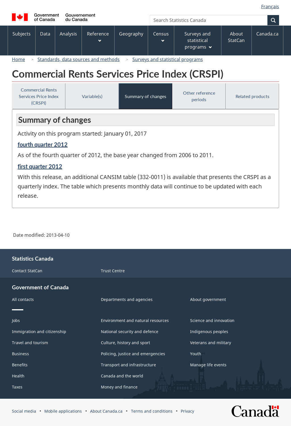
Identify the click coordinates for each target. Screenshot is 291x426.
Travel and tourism (30, 342)
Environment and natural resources (135, 320)
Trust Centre (113, 270)
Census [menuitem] (161, 36)
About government (208, 299)
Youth (195, 353)
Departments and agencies (127, 299)
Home (18, 59)
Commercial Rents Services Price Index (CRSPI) (39, 96)
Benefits (20, 364)
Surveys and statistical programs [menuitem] (197, 40)
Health (18, 376)
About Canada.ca (106, 411)
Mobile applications (63, 411)
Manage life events (208, 364)
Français (270, 6)
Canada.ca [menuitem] (267, 34)
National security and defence (129, 331)
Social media (24, 411)
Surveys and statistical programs (167, 59)
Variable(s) (92, 96)
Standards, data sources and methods (79, 59)
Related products (252, 96)
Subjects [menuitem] (22, 34)
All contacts (23, 299)
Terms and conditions (151, 411)
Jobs (16, 320)
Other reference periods (199, 96)
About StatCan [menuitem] (236, 37)
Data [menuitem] (45, 34)
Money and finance (119, 387)
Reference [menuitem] (98, 36)
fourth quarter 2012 (43, 144)
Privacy (187, 411)
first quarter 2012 (40, 166)
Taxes (17, 387)
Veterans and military (210, 342)
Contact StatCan (27, 270)
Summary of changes (145, 96)
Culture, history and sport (125, 342)
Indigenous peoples (209, 331)
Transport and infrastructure (128, 364)
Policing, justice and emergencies (133, 353)
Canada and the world (122, 376)
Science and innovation (212, 320)
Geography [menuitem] (131, 34)
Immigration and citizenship (39, 331)
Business (20, 353)
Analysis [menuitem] (68, 34)
